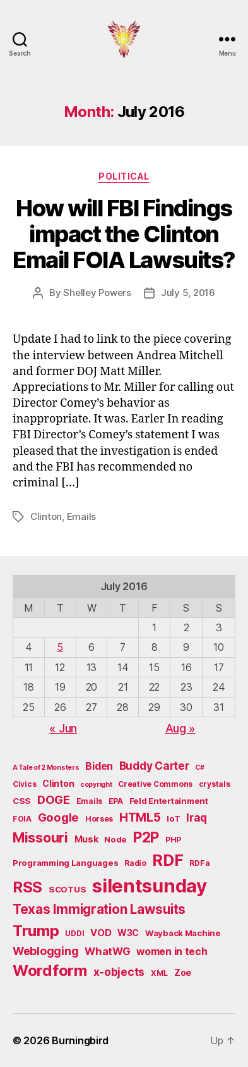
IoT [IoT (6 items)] (173, 818)
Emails (81, 516)
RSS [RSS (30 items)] (27, 887)
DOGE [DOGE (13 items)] (53, 799)
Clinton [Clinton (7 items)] (58, 783)
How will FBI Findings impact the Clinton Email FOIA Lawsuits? (124, 234)
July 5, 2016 (188, 293)
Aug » (180, 728)
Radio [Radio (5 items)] (135, 863)
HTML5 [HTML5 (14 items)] (140, 817)
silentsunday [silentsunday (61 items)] (149, 886)
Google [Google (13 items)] (58, 817)
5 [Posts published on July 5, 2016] (60, 647)
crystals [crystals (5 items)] (214, 784)
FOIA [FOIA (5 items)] (22, 818)
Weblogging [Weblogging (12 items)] (45, 951)
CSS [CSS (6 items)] (22, 801)
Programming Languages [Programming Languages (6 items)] (65, 863)
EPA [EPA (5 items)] (116, 801)
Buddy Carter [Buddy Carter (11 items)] (154, 765)
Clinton (46, 516)
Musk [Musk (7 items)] (86, 839)
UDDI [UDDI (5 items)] (74, 933)
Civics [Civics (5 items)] (24, 784)
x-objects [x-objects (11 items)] (119, 971)
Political (124, 176)
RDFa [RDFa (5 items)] (199, 863)
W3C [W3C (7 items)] (128, 932)
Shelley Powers (97, 293)
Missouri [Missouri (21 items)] (40, 837)
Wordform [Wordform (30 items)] (50, 970)
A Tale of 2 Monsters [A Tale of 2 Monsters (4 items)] (46, 767)
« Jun (63, 728)
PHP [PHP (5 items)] (173, 839)
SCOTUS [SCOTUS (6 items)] (67, 889)
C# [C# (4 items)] (199, 767)
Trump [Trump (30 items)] (36, 931)
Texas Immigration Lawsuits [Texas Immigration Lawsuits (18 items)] (99, 909)
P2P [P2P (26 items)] (146, 837)
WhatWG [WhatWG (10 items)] (107, 951)
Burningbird (80, 1040)
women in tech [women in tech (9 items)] (172, 952)
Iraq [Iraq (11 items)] (196, 817)
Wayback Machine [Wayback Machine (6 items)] (183, 933)
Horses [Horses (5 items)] (99, 818)
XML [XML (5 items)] (159, 973)
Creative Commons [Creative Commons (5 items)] (155, 784)
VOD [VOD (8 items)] (100, 933)
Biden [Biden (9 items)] (99, 766)
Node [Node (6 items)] (115, 839)
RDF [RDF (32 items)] (167, 860)
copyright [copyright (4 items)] (96, 784)
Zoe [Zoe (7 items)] (182, 972)
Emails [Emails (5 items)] (89, 801)
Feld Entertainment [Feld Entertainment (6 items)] (168, 801)
